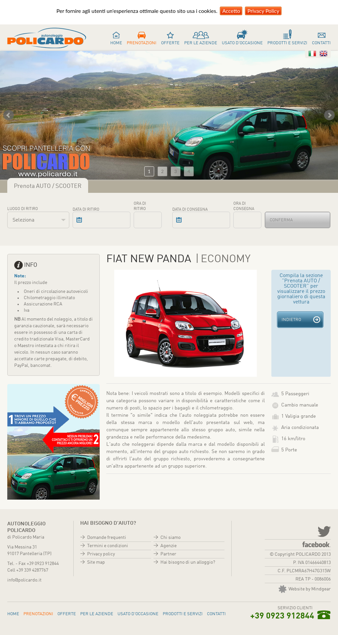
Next (329, 115)
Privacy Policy (263, 11)
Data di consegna (190, 210)
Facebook (316, 544)
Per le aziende (200, 43)
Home (116, 43)
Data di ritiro (86, 210)
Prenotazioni (141, 43)
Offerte (170, 43)
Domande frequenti (106, 537)
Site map (96, 562)
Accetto (231, 11)
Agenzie (168, 546)
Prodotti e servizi (287, 43)
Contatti (321, 43)
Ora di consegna (243, 206)
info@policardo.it (24, 580)
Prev (8, 115)
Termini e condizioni (107, 546)
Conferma (281, 220)
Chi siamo (170, 537)
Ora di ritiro (140, 206)
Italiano (312, 53)
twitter (323, 531)
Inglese (323, 53)
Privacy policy (101, 554)
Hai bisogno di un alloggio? (187, 562)
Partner (168, 554)
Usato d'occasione (242, 43)
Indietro (291, 320)
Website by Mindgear (305, 589)
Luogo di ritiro (22, 209)
